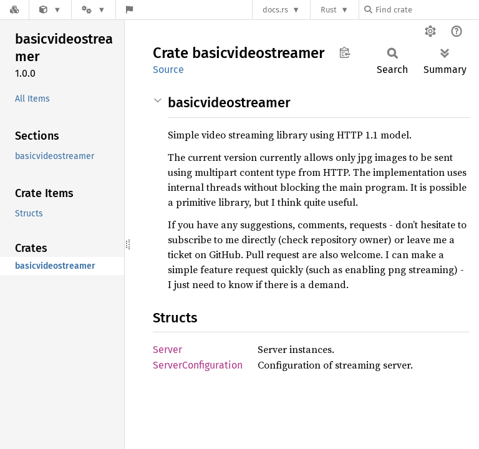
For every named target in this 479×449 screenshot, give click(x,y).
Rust (329, 9)
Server (167, 349)
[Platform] (93, 9)
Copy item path (344, 52)
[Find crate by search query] (426, 9)
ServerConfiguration (198, 365)
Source (168, 69)
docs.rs (275, 9)
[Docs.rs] (14, 9)
